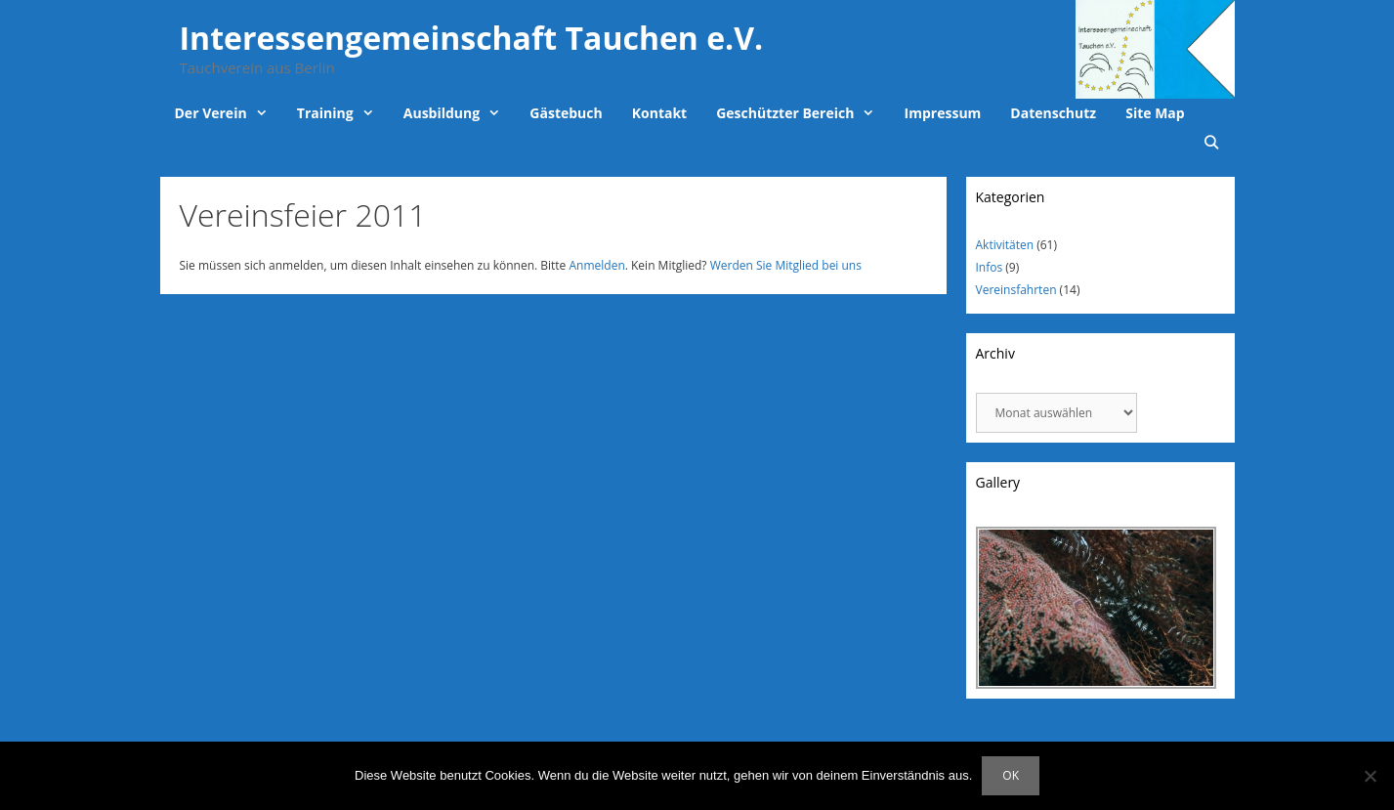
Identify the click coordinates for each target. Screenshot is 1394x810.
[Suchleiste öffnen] (1211, 142)
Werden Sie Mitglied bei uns (786, 265)
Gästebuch (565, 113)
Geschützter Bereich (802, 113)
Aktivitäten (1005, 244)
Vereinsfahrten (1016, 289)
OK (1010, 775)
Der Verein (228, 113)
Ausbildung (459, 113)
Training (343, 113)
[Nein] (1369, 776)
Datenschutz (1053, 113)
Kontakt (659, 113)
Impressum (943, 113)
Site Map (1154, 113)
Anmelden (596, 265)
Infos (989, 267)
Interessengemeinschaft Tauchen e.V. (472, 38)
